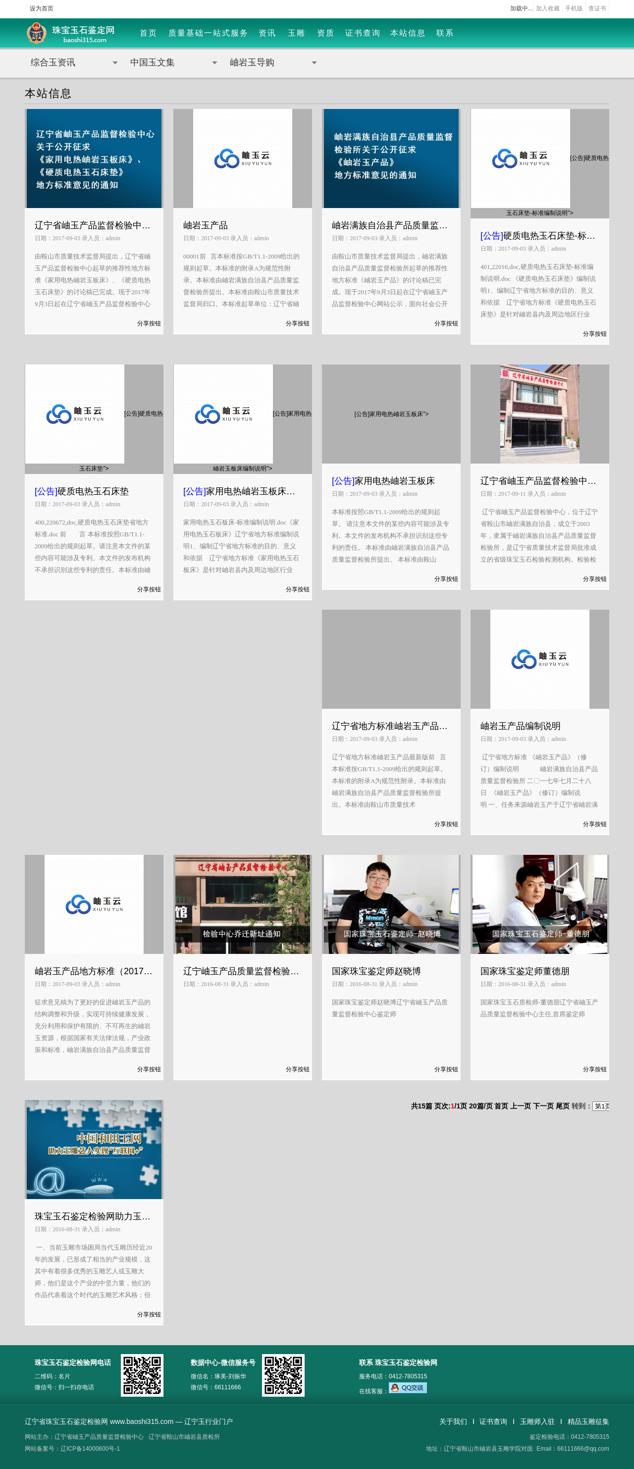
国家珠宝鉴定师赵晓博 (376, 971)
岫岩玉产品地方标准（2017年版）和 (94, 971)
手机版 (574, 8)
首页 (149, 33)
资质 (326, 33)
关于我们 (453, 1421)
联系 (445, 33)
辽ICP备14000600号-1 (90, 1448)
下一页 (543, 1106)
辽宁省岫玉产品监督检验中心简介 (539, 481)
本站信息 (408, 33)
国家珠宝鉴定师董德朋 (525, 971)
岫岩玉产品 (205, 225)
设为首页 (41, 8)
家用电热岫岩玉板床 (383, 481)
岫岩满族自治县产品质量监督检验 (391, 225)
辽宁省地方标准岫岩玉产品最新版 (391, 726)
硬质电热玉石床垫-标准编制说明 (539, 236)
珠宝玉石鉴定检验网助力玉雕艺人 (94, 1216)
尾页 (563, 1106)
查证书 (597, 8)
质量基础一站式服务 (208, 33)
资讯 (267, 33)
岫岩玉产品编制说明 (520, 726)
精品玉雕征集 (588, 1421)
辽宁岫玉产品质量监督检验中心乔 (242, 971)
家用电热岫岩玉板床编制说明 (242, 491)
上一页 (520, 1106)
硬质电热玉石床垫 (82, 491)
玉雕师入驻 (537, 1421)
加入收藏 (548, 8)
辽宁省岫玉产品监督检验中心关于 (94, 225)
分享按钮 (149, 323)
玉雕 (297, 33)
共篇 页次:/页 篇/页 (453, 1106)
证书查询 (363, 33)
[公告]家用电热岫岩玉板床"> (391, 414)
